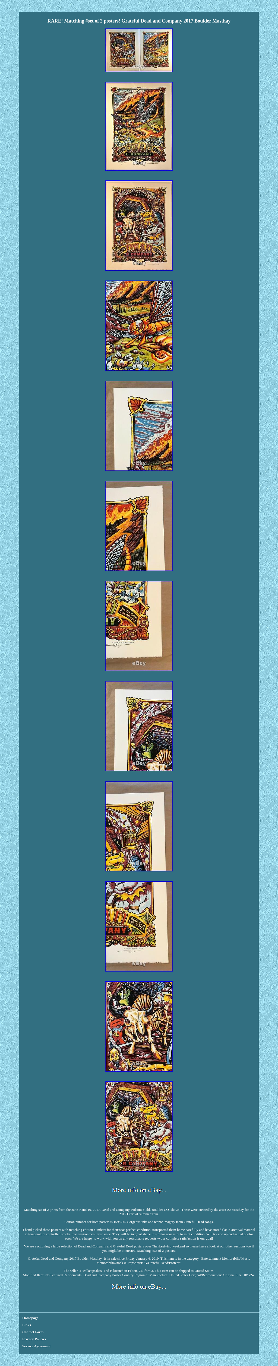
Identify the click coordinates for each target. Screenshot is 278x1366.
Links (26, 1325)
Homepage (30, 1318)
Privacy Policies (34, 1339)
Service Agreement (36, 1346)
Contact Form (32, 1332)
